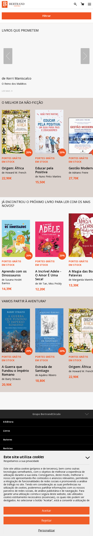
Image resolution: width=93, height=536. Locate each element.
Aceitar (46, 511)
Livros (6, 430)
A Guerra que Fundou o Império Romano (15, 371)
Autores (7, 439)
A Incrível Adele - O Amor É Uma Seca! (48, 275)
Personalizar (46, 530)
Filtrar (46, 15)
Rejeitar (46, 520)
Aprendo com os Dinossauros (14, 273)
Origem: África (13, 168)
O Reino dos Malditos (14, 83)
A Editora (8, 421)
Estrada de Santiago (43, 369)
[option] (49, 147)
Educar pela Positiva (44, 170)
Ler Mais (6, 91)
